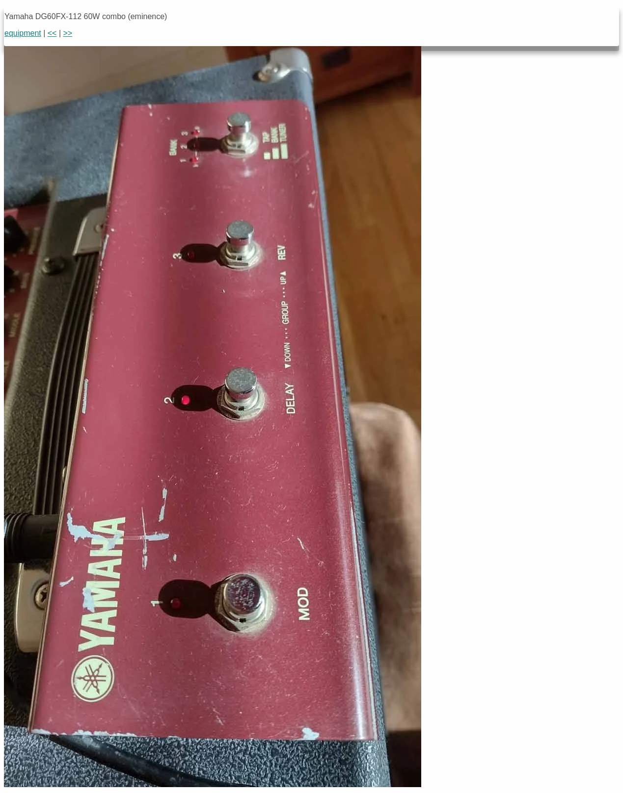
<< (52, 33)
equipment (22, 33)
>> (68, 33)
